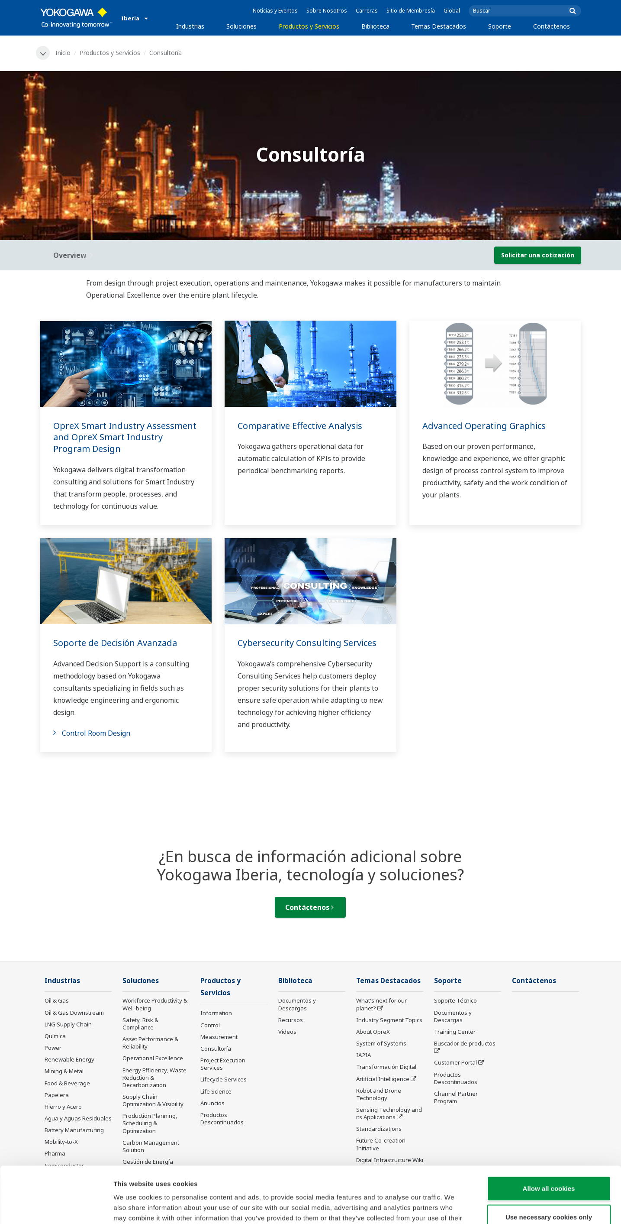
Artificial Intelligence (382, 1079)
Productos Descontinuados (455, 1078)
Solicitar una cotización (537, 255)
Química (55, 1036)
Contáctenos (551, 26)
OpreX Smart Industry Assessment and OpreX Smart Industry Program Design (124, 437)
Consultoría (215, 1048)
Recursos (290, 1020)
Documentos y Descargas (297, 1004)
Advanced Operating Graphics (484, 426)
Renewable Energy (69, 1059)
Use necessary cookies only (548, 1160)
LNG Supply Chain (68, 1024)
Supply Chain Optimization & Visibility (152, 1100)
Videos (287, 1032)
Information (216, 1013)
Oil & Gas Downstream (74, 1012)
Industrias (190, 26)
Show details (454, 1207)
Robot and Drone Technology (378, 1094)
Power (53, 1048)
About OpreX (373, 1032)
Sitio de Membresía (410, 10)
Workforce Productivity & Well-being (154, 1004)
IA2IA (363, 1055)
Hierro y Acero (63, 1106)
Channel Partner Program (456, 1097)
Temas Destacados (438, 26)
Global (452, 10)
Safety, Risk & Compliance (140, 1023)
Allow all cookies (549, 1132)
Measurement (219, 1037)
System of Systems (381, 1043)
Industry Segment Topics (389, 1020)
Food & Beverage (67, 1083)
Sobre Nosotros (326, 10)
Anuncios (212, 1103)
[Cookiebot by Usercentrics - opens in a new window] (56, 1207)
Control (210, 1025)
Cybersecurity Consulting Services (307, 643)
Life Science (216, 1091)
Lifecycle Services (223, 1079)
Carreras (367, 10)
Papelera (57, 1095)
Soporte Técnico (455, 1000)
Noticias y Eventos (275, 10)
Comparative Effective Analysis (300, 426)
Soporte (499, 26)
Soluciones (241, 26)
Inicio (63, 53)
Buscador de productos (465, 1043)
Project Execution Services (222, 1063)
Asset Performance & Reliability (150, 1042)
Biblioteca (375, 26)
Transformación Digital (386, 1067)
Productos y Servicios (309, 26)
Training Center (455, 1032)
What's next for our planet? (381, 1004)
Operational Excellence (152, 1058)
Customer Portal (455, 1062)
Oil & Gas (57, 1000)
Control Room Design (96, 733)
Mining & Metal (64, 1071)
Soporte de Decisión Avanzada (115, 643)
